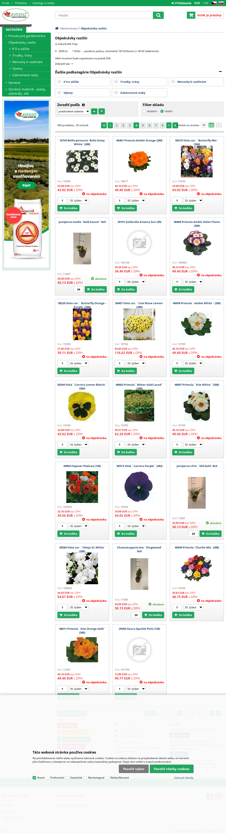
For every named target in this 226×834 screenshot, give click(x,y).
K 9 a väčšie (20, 49)
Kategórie (14, 30)
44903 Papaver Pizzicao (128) (82, 466)
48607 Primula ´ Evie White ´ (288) (197, 385)
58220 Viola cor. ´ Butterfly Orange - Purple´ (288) (82, 305)
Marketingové (96, 777)
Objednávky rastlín (22, 42)
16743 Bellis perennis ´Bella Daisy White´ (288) (82, 142)
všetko (169, 111)
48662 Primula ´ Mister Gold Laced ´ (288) (139, 386)
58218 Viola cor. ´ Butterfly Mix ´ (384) (196, 142)
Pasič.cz (26, 15)
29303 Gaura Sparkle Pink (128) (139, 629)
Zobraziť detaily (184, 778)
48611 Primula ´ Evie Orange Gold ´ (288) (82, 630)
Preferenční (57, 777)
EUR (197, 3)
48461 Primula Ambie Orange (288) (139, 140)
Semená (14, 82)
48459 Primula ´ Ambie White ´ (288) (197, 303)
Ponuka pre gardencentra (26, 36)
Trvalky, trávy (22, 55)
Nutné (40, 777)
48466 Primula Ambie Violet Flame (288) (197, 224)
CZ (213, 3)
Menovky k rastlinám (27, 62)
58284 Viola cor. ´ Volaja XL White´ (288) (82, 549)
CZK (206, 3)
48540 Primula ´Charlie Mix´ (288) (197, 547)
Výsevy (17, 68)
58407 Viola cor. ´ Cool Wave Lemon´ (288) (139, 305)
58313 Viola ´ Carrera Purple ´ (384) (139, 466)
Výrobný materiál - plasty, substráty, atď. (27, 91)
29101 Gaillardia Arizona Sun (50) (139, 222)
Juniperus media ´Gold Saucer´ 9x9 (82, 222)
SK (220, 3)
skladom (152, 111)
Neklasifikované (119, 777)
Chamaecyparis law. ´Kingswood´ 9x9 (139, 549)
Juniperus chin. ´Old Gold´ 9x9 (197, 466)
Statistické (76, 777)
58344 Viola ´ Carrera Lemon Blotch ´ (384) (82, 386)
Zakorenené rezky (25, 75)
